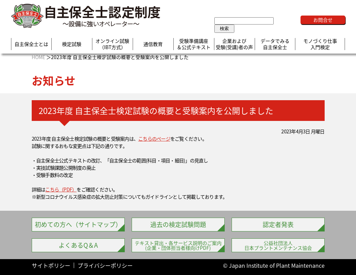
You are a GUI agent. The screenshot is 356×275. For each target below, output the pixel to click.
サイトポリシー (51, 265)
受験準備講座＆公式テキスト (194, 44)
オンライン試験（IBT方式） (112, 44)
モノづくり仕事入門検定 (320, 44)
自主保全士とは (31, 44)
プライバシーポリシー (105, 265)
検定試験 (71, 44)
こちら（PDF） (61, 189)
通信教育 (153, 44)
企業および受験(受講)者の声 (234, 44)
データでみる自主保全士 (275, 44)
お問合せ (323, 19)
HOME (38, 57)
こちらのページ (154, 138)
